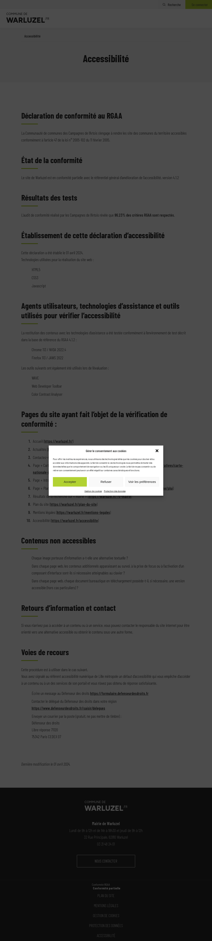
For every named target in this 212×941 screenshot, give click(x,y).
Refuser (106, 482)
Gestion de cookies (93, 490)
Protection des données (115, 490)
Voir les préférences (142, 482)
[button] (157, 451)
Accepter (70, 482)
